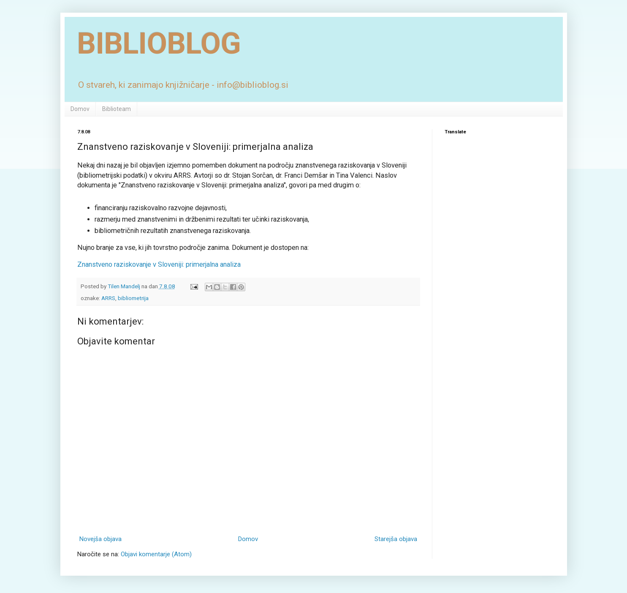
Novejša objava (100, 539)
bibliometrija (133, 298)
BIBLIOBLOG (159, 43)
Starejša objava (396, 539)
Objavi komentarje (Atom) (156, 554)
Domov (80, 109)
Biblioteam (116, 109)
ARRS (108, 298)
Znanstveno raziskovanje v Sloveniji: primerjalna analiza (159, 264)
